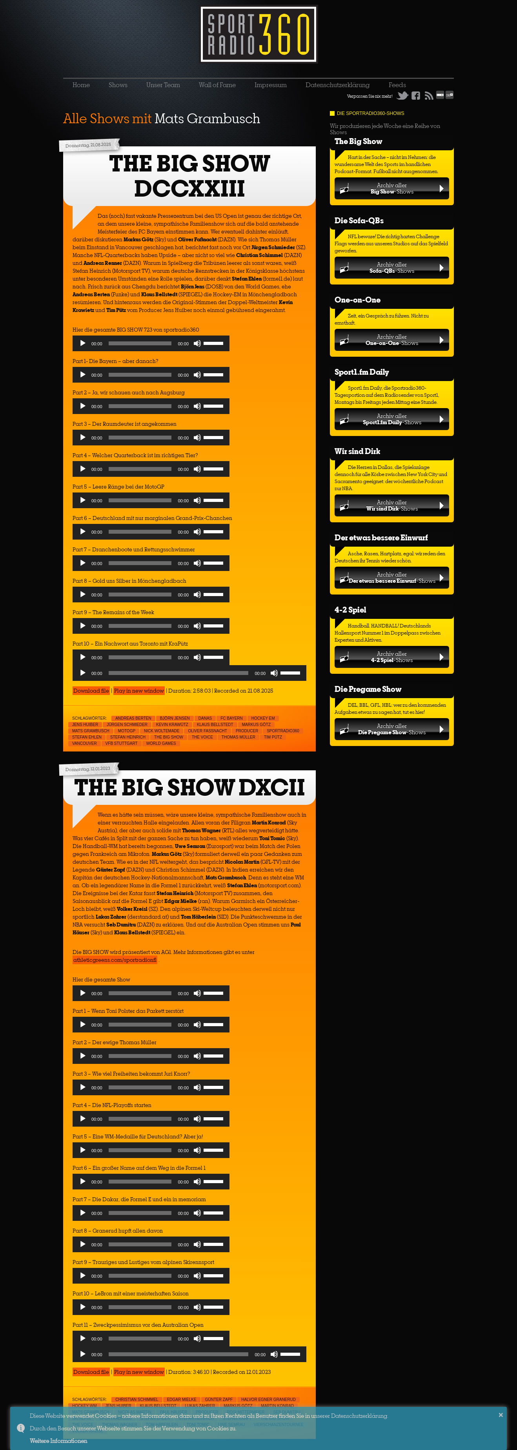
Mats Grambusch (90, 731)
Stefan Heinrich (128, 737)
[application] (151, 345)
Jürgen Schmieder (127, 724)
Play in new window (139, 691)
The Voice (202, 737)
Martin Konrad (277, 1406)
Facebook (415, 95)
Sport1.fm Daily (362, 372)
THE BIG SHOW (168, 737)
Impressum (271, 84)
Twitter (402, 95)
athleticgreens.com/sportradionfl (115, 960)
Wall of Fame (217, 84)
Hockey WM (84, 1406)
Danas (205, 718)
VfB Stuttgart (122, 743)
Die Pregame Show (368, 689)
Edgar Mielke (182, 1399)
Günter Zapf (219, 1399)
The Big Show (358, 141)
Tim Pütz (273, 737)
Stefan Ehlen (87, 737)
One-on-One (357, 299)
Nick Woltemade (161, 731)
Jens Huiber (85, 724)
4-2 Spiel (350, 609)
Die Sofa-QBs (359, 220)
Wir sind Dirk (357, 451)
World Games (161, 743)
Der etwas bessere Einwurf (381, 537)
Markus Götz (256, 724)
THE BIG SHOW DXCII (189, 787)
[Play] (83, 343)
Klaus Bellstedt (215, 724)
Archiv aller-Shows (392, 188)
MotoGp (126, 731)
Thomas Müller (238, 737)
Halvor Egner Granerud (268, 1399)
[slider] (140, 343)
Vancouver (84, 743)
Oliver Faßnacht (207, 731)
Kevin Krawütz (172, 724)
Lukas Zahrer (200, 1406)
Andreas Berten (133, 718)
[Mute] (197, 343)
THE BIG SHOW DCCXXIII (189, 176)
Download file (91, 691)
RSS (429, 95)
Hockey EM (263, 718)
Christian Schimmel (136, 1399)
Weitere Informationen (58, 1441)
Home (81, 84)
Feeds (397, 84)
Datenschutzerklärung (338, 84)
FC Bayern (231, 718)
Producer (247, 731)
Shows (118, 84)
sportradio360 (283, 731)
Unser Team (163, 84)
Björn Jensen (175, 718)
